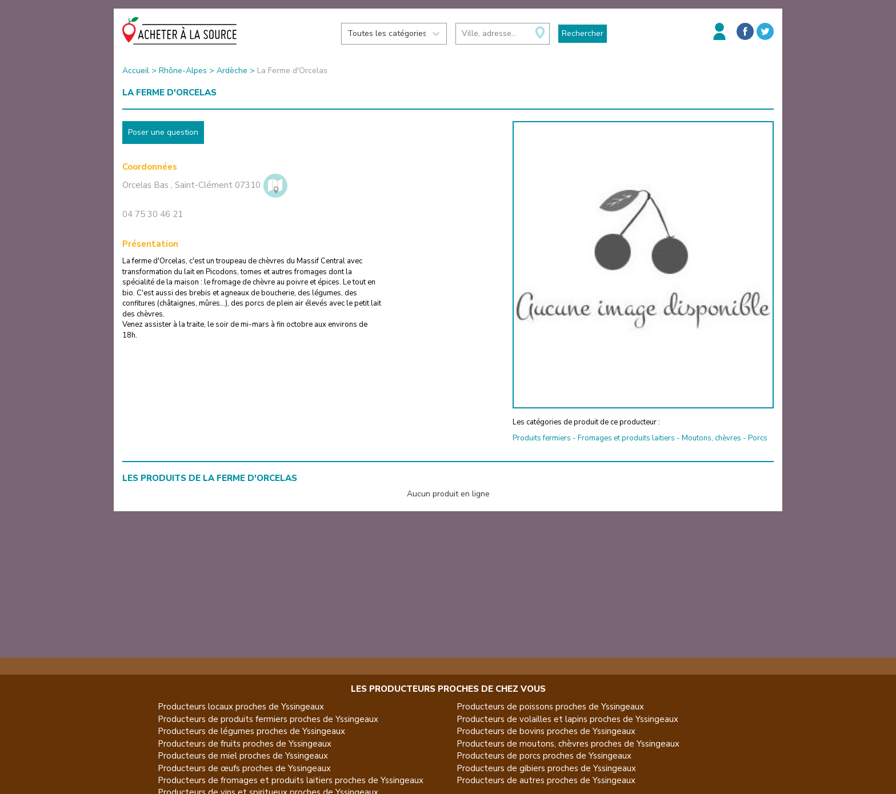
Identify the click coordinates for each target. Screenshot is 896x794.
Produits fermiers (542, 438)
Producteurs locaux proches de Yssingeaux (241, 706)
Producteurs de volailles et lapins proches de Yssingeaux (567, 719)
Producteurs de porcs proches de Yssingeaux (544, 755)
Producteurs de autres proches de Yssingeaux (546, 780)
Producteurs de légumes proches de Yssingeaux (251, 731)
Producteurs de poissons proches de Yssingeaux (550, 706)
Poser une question (163, 132)
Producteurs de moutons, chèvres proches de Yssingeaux (568, 743)
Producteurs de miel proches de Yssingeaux (243, 755)
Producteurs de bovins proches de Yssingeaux (546, 731)
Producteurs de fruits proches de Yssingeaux (244, 743)
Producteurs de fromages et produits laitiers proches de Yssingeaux (290, 780)
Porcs (757, 438)
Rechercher (582, 33)
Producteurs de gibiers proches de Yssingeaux (546, 768)
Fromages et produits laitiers (626, 438)
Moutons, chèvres (711, 438)
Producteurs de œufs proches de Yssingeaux (244, 768)
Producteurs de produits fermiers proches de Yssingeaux (268, 719)
